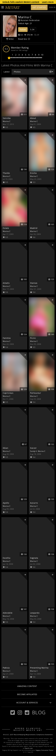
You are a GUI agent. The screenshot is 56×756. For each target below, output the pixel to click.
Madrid (33, 228)
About (33, 118)
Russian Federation (29, 20)
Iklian (5, 448)
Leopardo (34, 612)
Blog (39, 712)
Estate (6, 228)
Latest (7, 71)
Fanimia (7, 338)
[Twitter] (12, 712)
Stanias (33, 283)
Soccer (33, 448)
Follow (23, 29)
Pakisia (6, 667)
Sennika (7, 118)
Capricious (8, 393)
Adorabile (7, 612)
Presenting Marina (39, 667)
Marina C (6, 121)
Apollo (6, 503)
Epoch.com (29, 748)
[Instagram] (20, 712)
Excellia (6, 558)
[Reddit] (27, 712)
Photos (17, 71)
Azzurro (34, 503)
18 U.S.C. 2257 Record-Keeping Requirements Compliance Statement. (28, 735)
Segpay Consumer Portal (44, 750)
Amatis (6, 283)
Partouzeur (35, 393)
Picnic (33, 338)
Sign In (52, 7)
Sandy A (33, 451)
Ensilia (33, 173)
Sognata (34, 558)
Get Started (39, 7)
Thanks (6, 173)
